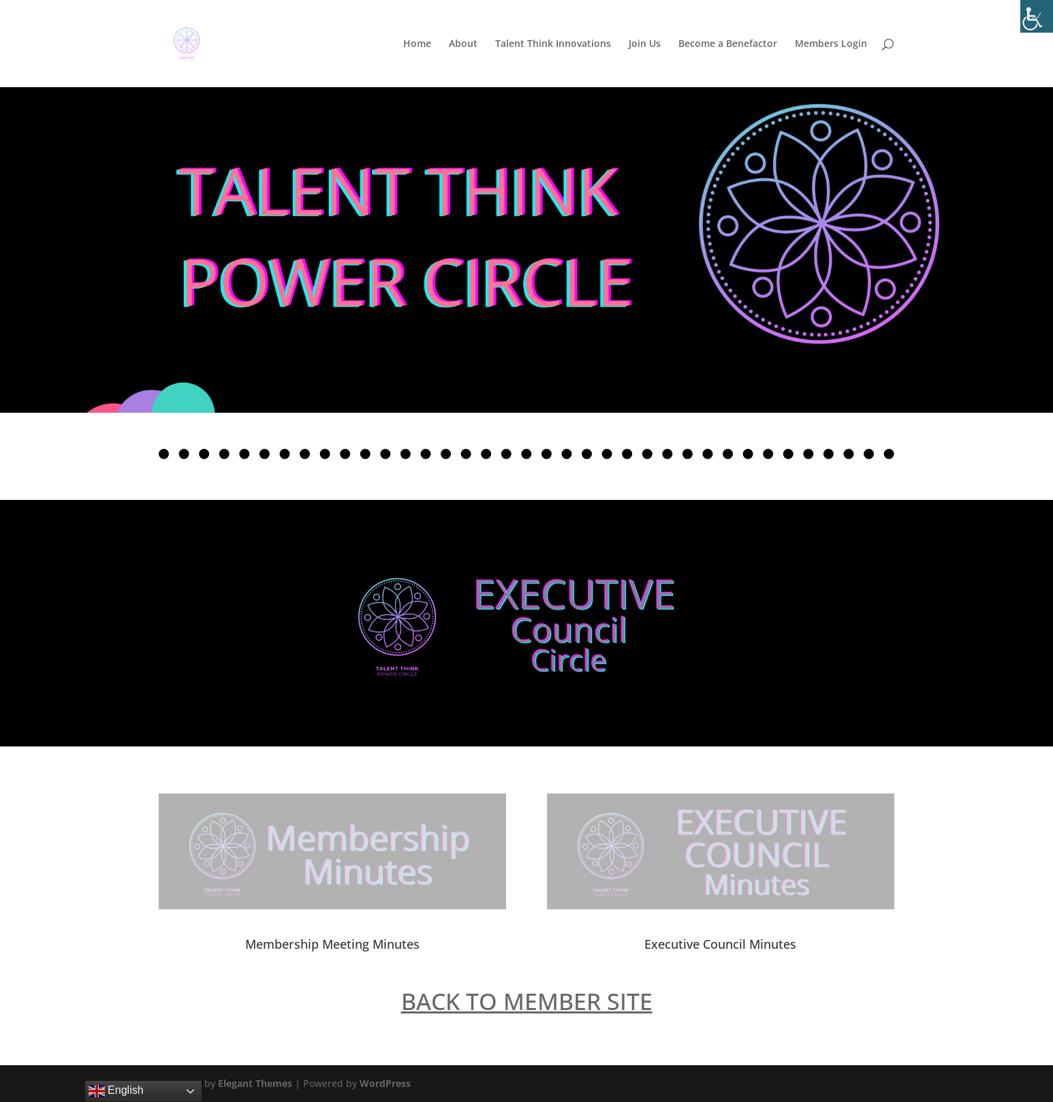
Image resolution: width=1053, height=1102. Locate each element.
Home (417, 44)
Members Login (831, 44)
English (116, 1091)
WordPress (385, 1083)
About (463, 44)
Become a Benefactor (727, 44)
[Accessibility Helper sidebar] (1036, 16)
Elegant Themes (255, 1083)
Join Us (645, 44)
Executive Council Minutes (720, 944)
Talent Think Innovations (553, 44)
